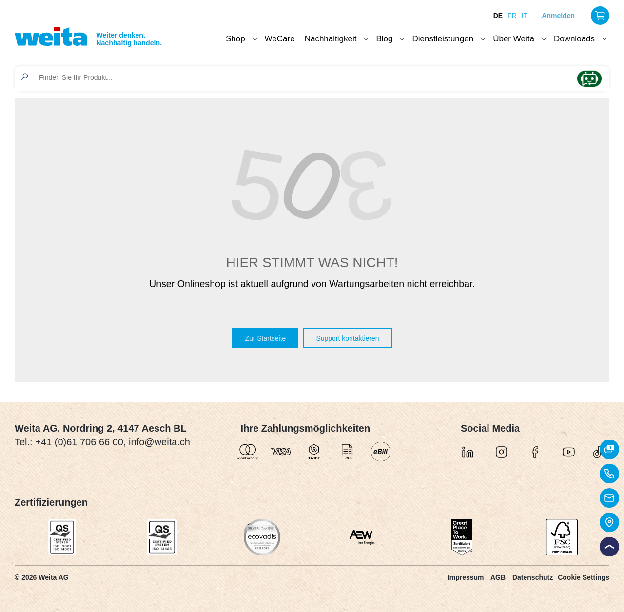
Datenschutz (532, 577)
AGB (498, 577)
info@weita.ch (159, 442)
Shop (235, 38)
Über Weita (513, 38)
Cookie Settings (583, 577)
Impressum (466, 577)
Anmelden (558, 15)
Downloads (574, 38)
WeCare (280, 38)
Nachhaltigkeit (331, 38)
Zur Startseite (265, 338)
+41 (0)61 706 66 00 (79, 442)
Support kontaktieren (347, 338)
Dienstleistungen (442, 38)
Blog (384, 38)
